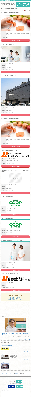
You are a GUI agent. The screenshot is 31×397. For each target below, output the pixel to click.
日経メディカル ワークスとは (5, 390)
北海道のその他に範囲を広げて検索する (15, 298)
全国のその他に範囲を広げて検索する (15, 297)
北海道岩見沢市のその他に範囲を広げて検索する (15, 299)
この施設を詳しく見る (15, 40)
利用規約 (2, 392)
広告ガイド (2, 395)
